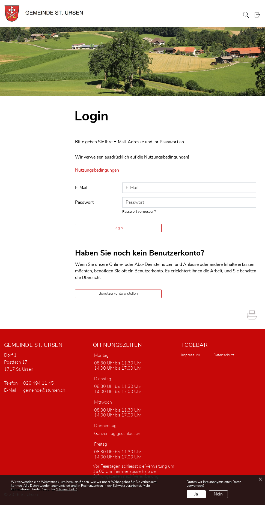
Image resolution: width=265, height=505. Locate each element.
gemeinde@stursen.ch (44, 390)
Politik (195, 14)
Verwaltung (212, 14)
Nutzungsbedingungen (97, 170)
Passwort (84, 202)
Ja (196, 494)
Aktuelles (167, 14)
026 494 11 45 (38, 383)
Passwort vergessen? (139, 211)
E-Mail (81, 187)
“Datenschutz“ (66, 489)
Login (257, 15)
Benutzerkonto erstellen (118, 293)
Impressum (190, 355)
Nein (218, 494)
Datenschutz (223, 355)
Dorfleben (230, 14)
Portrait (182, 14)
